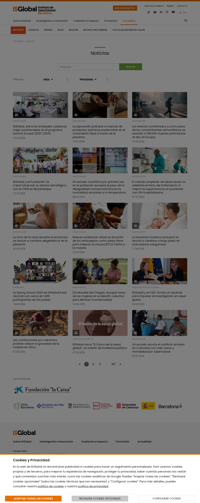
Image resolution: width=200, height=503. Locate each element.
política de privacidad (93, 486)
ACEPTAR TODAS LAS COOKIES (33, 498)
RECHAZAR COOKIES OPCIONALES (100, 498)
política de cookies (51, 486)
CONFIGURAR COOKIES (166, 498)
